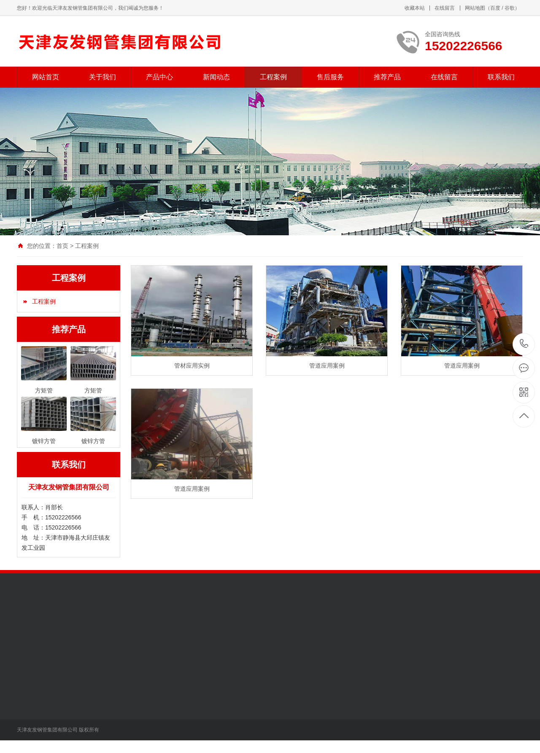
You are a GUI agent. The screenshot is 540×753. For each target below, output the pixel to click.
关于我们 (102, 77)
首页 (62, 245)
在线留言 (445, 8)
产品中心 (159, 77)
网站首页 (45, 77)
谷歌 (510, 8)
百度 (495, 8)
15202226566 (524, 344)
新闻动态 (216, 77)
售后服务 (330, 77)
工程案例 (273, 77)
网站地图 (475, 8)
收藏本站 (415, 8)
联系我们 (501, 77)
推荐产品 (387, 77)
